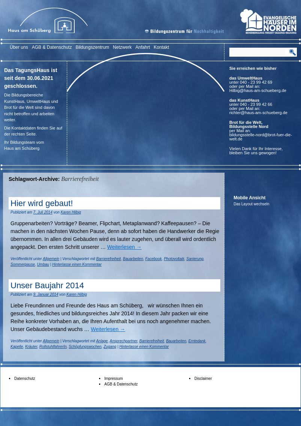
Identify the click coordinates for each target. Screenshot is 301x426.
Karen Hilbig (70, 212)
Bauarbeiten (133, 259)
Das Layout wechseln (251, 204)
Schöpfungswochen (85, 347)
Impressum (113, 378)
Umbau (43, 264)
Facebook (153, 259)
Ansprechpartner (123, 341)
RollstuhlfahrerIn (53, 347)
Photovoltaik (174, 259)
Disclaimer (203, 378)
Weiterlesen (124, 247)
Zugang (110, 347)
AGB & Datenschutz (52, 47)
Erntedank (197, 341)
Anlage (102, 341)
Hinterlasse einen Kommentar (77, 264)
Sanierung (195, 259)
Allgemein (51, 259)
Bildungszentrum (92, 47)
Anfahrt (142, 47)
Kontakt (161, 47)
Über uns (19, 47)
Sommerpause (23, 264)
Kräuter (31, 347)
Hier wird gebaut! (42, 203)
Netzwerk (122, 47)
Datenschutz (24, 378)
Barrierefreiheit (108, 259)
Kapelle (17, 347)
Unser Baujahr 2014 (47, 285)
